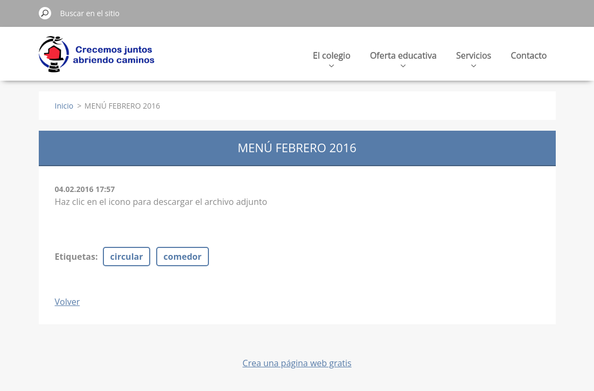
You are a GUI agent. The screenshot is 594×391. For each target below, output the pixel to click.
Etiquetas (75, 256)
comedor (183, 256)
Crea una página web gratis (296, 363)
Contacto (529, 55)
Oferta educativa (403, 58)
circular (126, 256)
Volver (67, 302)
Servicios (473, 58)
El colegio (332, 58)
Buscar (45, 13)
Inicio (64, 106)
